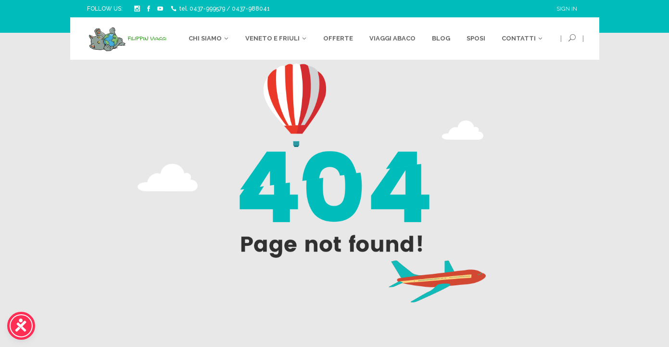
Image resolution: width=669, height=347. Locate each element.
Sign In (566, 8)
